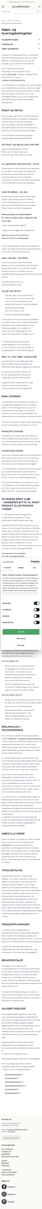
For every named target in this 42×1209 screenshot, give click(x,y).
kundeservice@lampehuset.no (13, 80)
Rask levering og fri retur (27, 2)
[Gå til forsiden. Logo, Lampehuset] (21, 6)
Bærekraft (5, 1163)
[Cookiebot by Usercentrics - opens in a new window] (31, 562)
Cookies (4, 1160)
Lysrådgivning (6, 1170)
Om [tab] (34, 568)
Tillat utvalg (21, 638)
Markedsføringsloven (14, 1082)
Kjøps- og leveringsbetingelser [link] (12, 23)
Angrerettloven (11, 1078)
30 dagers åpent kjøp (13, 2)
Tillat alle (21, 632)
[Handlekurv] (39, 6)
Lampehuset (21, 44)
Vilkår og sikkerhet (13, 21)
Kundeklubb (6, 1154)
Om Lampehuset (7, 1149)
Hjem (3, 21)
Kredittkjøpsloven (13, 1093)
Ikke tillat (21, 645)
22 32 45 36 (6, 845)
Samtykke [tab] (7, 568)
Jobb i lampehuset (8, 1174)
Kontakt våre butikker (11, 1138)
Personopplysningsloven (15, 1086)
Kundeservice (6, 1151)
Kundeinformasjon (21, 39)
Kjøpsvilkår (5, 1165)
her (23, 225)
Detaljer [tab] (21, 568)
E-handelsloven (12, 1089)
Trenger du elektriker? (9, 1172)
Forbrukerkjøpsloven (14, 1074)
